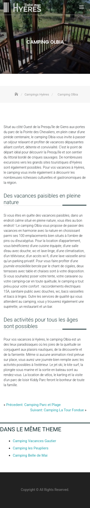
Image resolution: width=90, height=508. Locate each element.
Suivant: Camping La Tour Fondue (57, 410)
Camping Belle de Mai (30, 455)
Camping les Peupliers (30, 448)
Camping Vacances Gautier (34, 441)
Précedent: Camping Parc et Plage (33, 405)
